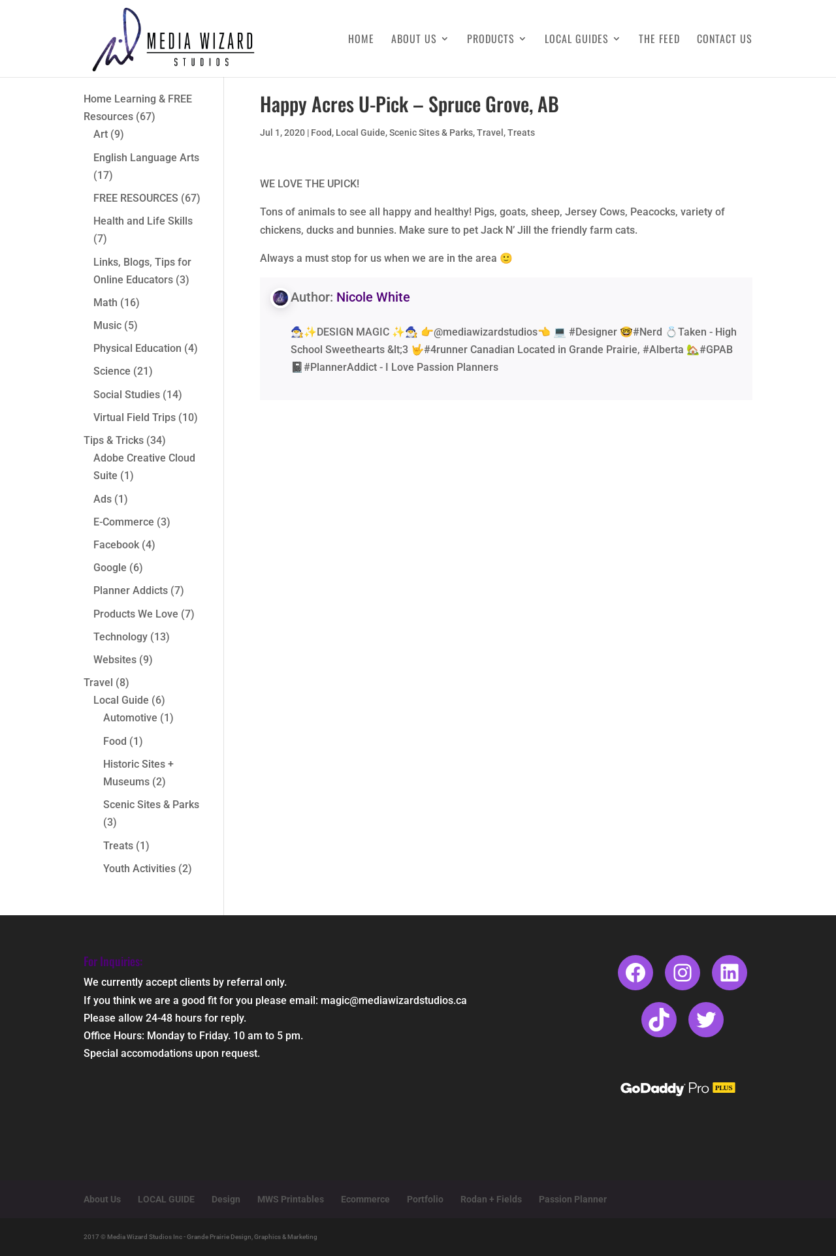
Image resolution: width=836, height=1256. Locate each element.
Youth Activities (139, 868)
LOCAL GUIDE (166, 1199)
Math (105, 302)
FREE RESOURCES (135, 198)
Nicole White (373, 297)
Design (226, 1199)
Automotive (130, 718)
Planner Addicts (130, 590)
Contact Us (724, 40)
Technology (120, 637)
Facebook (116, 545)
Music (107, 325)
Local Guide (360, 132)
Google (110, 567)
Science (112, 371)
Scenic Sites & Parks (431, 132)
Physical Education (137, 348)
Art (100, 134)
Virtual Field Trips (134, 417)
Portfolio (425, 1199)
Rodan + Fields (491, 1199)
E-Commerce (123, 522)
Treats (521, 132)
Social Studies (126, 394)
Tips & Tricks (114, 440)
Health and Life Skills (143, 221)
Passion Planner (573, 1199)
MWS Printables (290, 1199)
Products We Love (135, 614)
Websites (115, 659)
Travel (490, 132)
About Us (414, 40)
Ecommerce (365, 1199)
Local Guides (577, 40)
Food (321, 132)
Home (361, 40)
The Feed (659, 40)
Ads (102, 499)
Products (491, 40)
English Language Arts (146, 157)
